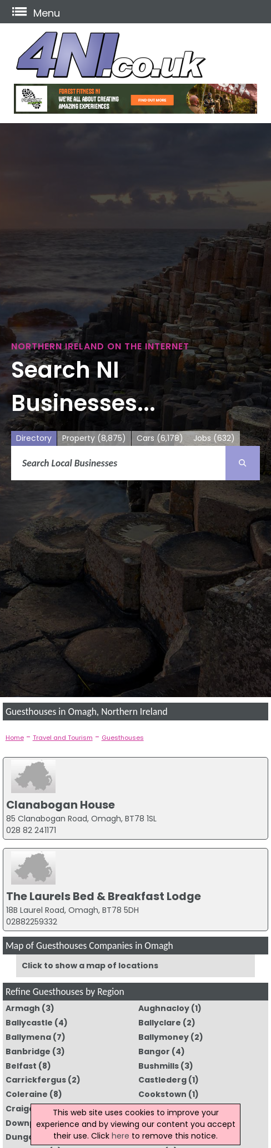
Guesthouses (123, 737)
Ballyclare (159, 1022)
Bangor (154, 1051)
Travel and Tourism (63, 737)
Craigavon (28, 1108)
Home (15, 737)
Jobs (214, 438)
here (120, 1135)
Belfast (21, 1065)
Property (94, 438)
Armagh (23, 1008)
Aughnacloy (163, 1008)
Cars (160, 438)
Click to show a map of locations (90, 965)
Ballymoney (163, 1037)
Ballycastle (29, 1022)
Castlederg (162, 1079)
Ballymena (28, 1037)
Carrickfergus (36, 1079)
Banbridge (28, 1051)
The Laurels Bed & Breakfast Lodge (103, 896)
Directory (34, 438)
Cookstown (162, 1094)
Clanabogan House (60, 804)
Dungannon (31, 1136)
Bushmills (158, 1065)
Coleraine (27, 1094)
